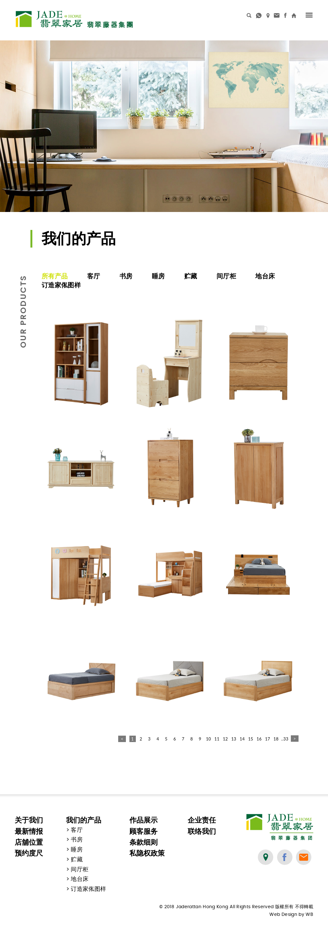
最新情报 (29, 831)
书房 (126, 276)
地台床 (265, 276)
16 (259, 738)
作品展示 (143, 820)
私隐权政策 (147, 853)
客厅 (93, 276)
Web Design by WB (291, 914)
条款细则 (143, 842)
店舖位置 (29, 842)
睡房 (158, 276)
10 (208, 738)
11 (216, 738)
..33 (284, 738)
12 (225, 738)
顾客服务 (143, 831)
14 (242, 738)
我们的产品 (83, 820)
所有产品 (55, 276)
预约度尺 (29, 853)
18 (276, 738)
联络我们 (202, 831)
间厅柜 (226, 276)
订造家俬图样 (61, 285)
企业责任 (202, 820)
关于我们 (29, 820)
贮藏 (190, 276)
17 (267, 738)
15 (250, 738)
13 (233, 738)
